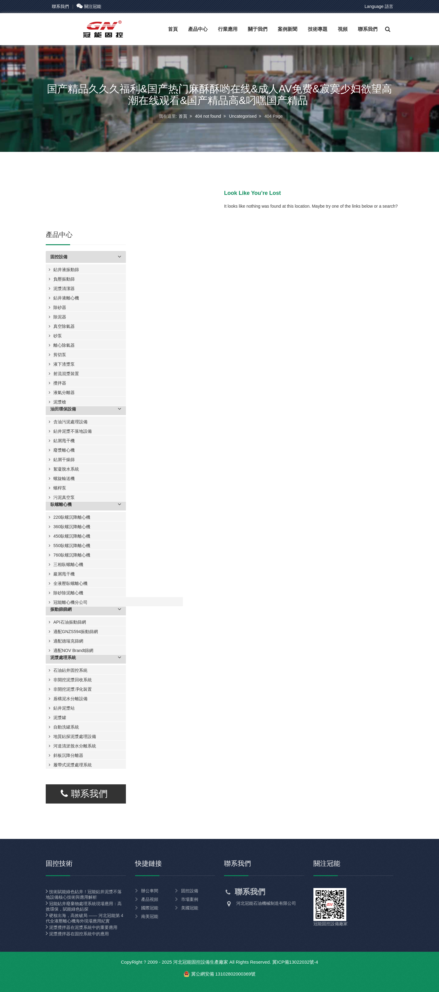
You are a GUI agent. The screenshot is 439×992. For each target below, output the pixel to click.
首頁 (183, 115)
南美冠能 (149, 916)
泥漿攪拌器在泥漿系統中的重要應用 (81, 927)
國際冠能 (149, 907)
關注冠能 (89, 6)
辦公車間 (149, 890)
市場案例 (189, 899)
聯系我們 (60, 6)
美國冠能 (189, 907)
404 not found (208, 115)
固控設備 (189, 890)
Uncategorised (242, 115)
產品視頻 (149, 899)
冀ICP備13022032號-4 (295, 962)
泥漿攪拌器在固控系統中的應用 (77, 933)
